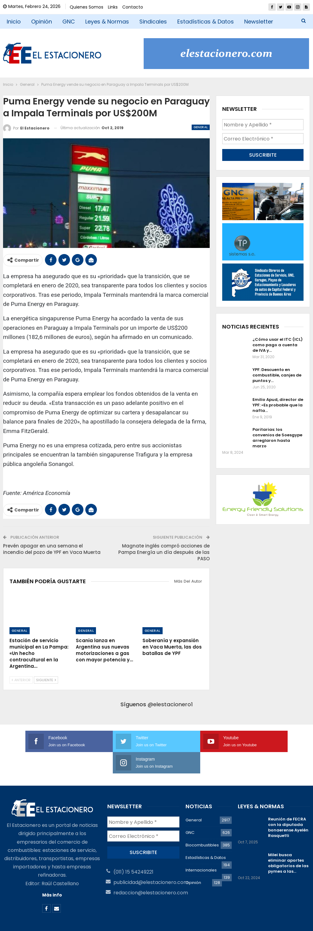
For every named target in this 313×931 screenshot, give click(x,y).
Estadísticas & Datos (205, 21)
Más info (52, 874)
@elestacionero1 (170, 704)
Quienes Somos (86, 7)
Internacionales (201, 849)
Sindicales (153, 21)
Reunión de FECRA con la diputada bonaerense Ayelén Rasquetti (288, 806)
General (200, 127)
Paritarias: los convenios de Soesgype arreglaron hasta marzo (277, 437)
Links (113, 7)
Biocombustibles (202, 824)
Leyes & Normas (107, 21)
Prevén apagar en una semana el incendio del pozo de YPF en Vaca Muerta (52, 549)
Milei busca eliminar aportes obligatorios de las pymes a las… (288, 842)
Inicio (14, 21)
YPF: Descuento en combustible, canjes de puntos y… (276, 374)
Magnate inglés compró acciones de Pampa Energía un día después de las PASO (164, 552)
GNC (68, 21)
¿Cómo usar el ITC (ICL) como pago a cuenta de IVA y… (277, 344)
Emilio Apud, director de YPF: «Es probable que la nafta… (277, 404)
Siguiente (46, 680)
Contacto (132, 7)
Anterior (21, 680)
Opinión (41, 21)
